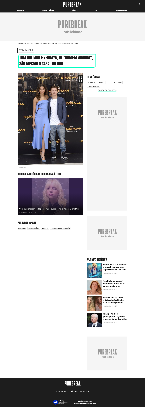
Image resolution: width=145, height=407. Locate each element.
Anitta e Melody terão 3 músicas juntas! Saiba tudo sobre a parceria (113, 300)
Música (75, 10)
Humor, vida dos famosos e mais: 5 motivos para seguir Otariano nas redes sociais (115, 268)
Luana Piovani (93, 86)
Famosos (20, 10)
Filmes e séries (48, 10)
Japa (108, 82)
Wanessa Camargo (95, 82)
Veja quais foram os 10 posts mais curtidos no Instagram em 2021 (49, 209)
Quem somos (77, 391)
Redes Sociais (33, 228)
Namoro (45, 228)
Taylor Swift (117, 82)
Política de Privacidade (64, 391)
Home (20, 43)
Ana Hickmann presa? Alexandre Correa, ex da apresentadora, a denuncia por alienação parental (114, 286)
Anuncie (86, 391)
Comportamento (121, 10)
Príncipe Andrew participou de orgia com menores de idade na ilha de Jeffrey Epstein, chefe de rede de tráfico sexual (115, 319)
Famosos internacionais (60, 228)
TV (96, 10)
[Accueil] (72, 4)
